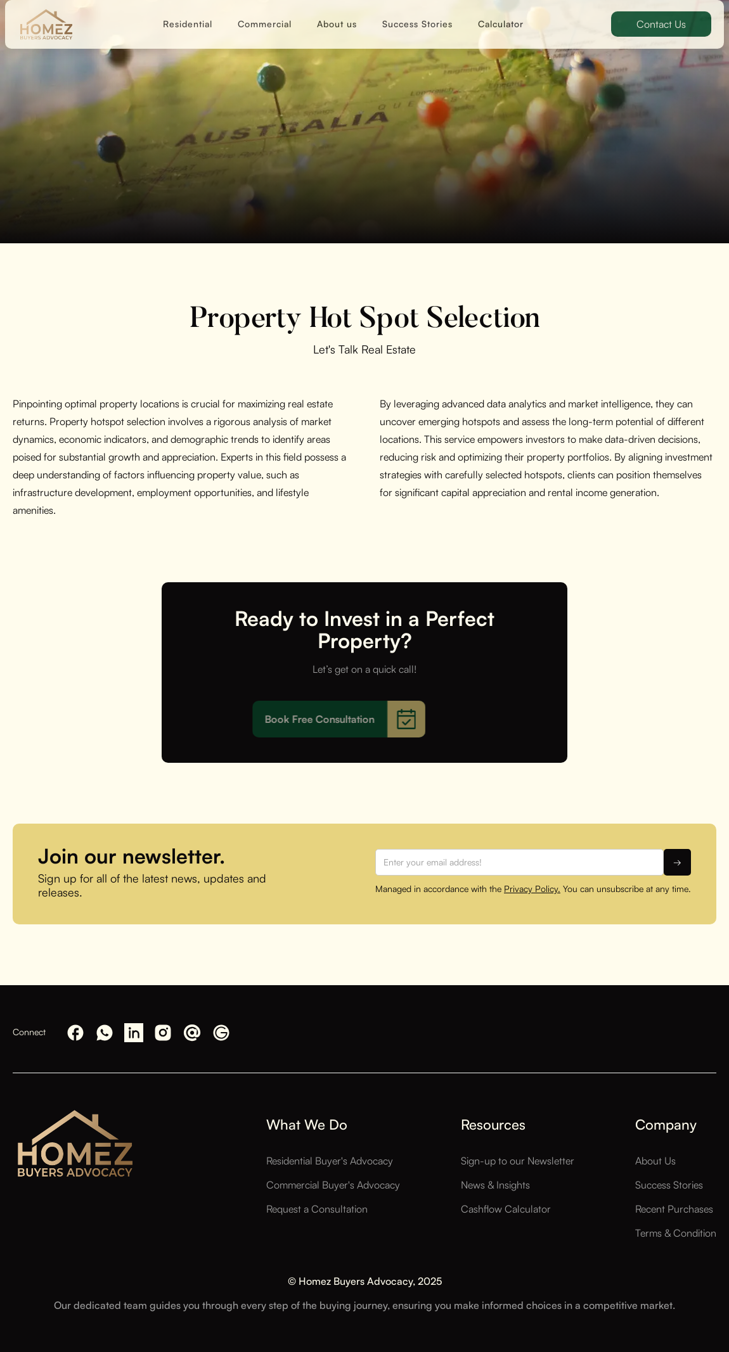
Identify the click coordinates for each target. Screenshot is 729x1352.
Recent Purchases (674, 1208)
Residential (187, 15)
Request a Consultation (317, 1208)
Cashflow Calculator (506, 1208)
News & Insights (495, 1184)
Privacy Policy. (532, 888)
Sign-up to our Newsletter (517, 1160)
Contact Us (661, 16)
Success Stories (417, 15)
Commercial (265, 15)
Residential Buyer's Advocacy (329, 1160)
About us (337, 15)
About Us (655, 1160)
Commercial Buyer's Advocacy (333, 1184)
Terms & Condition (675, 1233)
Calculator (501, 15)
